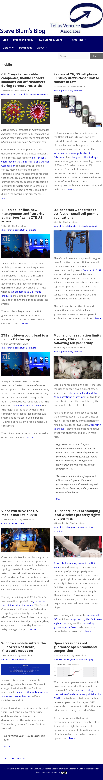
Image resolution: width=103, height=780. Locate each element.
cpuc (18, 94)
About (43, 48)
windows (23, 659)
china (3, 229)
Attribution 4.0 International (51, 772)
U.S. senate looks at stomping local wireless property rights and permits (77, 515)
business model (61, 659)
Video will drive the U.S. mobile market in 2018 (20, 513)
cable (3, 94)
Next (20, 758)
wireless (78, 90)
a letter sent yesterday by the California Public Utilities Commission (25, 161)
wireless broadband (87, 226)
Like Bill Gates (22, 696)
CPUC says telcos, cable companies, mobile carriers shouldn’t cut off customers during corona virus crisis (23, 80)
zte (34, 229)
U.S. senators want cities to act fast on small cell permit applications (76, 213)
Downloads (25, 47)
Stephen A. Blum (76, 769)
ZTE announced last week (26, 405)
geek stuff (19, 229)
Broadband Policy (23, 39)
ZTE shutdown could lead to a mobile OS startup (24, 337)
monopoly (88, 659)
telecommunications (38, 94)
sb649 (81, 527)
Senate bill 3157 (92, 270)
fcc (55, 226)
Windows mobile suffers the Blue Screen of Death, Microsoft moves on (23, 647)
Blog (5, 39)
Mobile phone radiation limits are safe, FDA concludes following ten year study (77, 339)
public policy (67, 90)
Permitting (80, 40)
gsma (72, 659)
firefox (11, 229)
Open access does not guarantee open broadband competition (75, 647)
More (4, 198)
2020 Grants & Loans (53, 40)
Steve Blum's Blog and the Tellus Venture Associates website (31, 769)
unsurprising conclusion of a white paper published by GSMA (77, 694)
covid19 (11, 94)
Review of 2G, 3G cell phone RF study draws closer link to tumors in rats (76, 78)
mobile (24, 94)
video (21, 523)
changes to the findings (84, 157)
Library (10, 48)
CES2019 (5, 523)
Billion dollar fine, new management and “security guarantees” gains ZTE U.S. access (22, 215)
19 (13, 758)
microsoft (5, 659)
